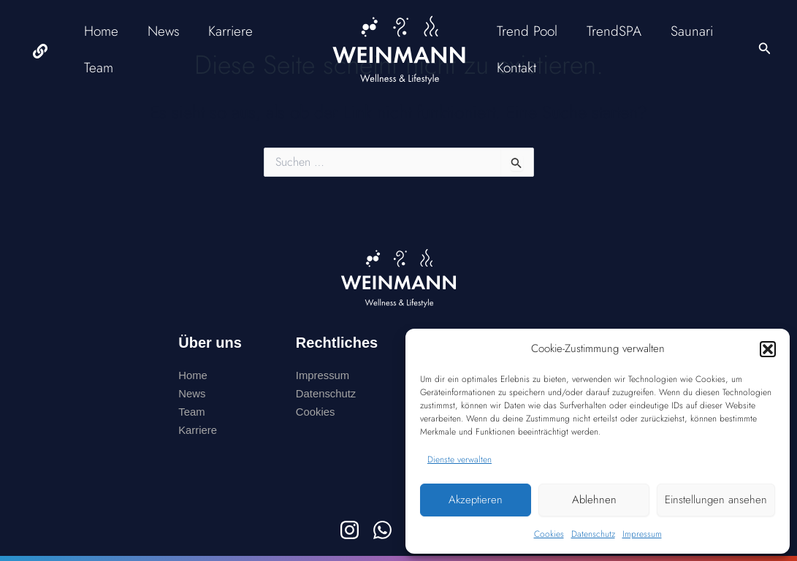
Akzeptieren (476, 500)
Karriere (228, 31)
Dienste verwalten (459, 459)
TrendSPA (612, 31)
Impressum (642, 534)
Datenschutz (593, 534)
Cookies (549, 534)
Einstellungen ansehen (716, 500)
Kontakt (516, 67)
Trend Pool (527, 31)
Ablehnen (594, 500)
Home (101, 31)
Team (98, 67)
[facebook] (41, 51)
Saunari (689, 31)
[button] (767, 349)
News (162, 31)
